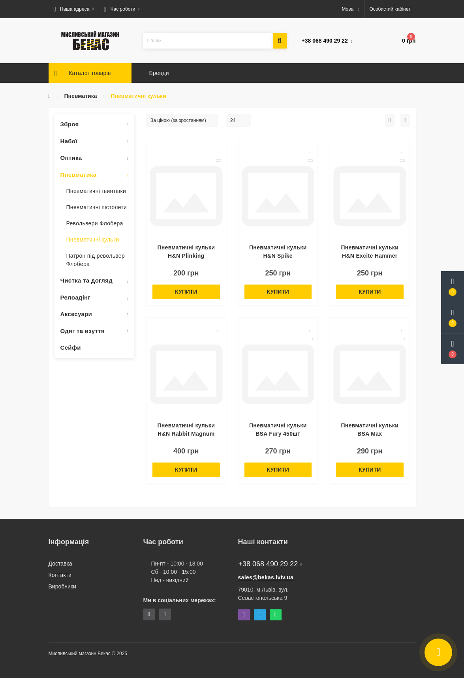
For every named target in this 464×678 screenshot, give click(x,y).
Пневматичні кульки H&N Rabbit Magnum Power (186, 433)
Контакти (60, 575)
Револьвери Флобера (94, 223)
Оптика (71, 157)
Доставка (60, 563)
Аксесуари (76, 314)
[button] (74, 9)
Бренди (159, 73)
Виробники (62, 586)
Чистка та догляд (86, 280)
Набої (68, 141)
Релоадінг (75, 297)
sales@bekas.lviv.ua (266, 577)
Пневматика (80, 96)
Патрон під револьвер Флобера (95, 260)
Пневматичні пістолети (96, 207)
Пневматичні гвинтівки (96, 191)
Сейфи (70, 347)
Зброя (69, 124)
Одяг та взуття (82, 331)
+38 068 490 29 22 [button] (270, 564)
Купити (186, 291)
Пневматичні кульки (92, 239)
